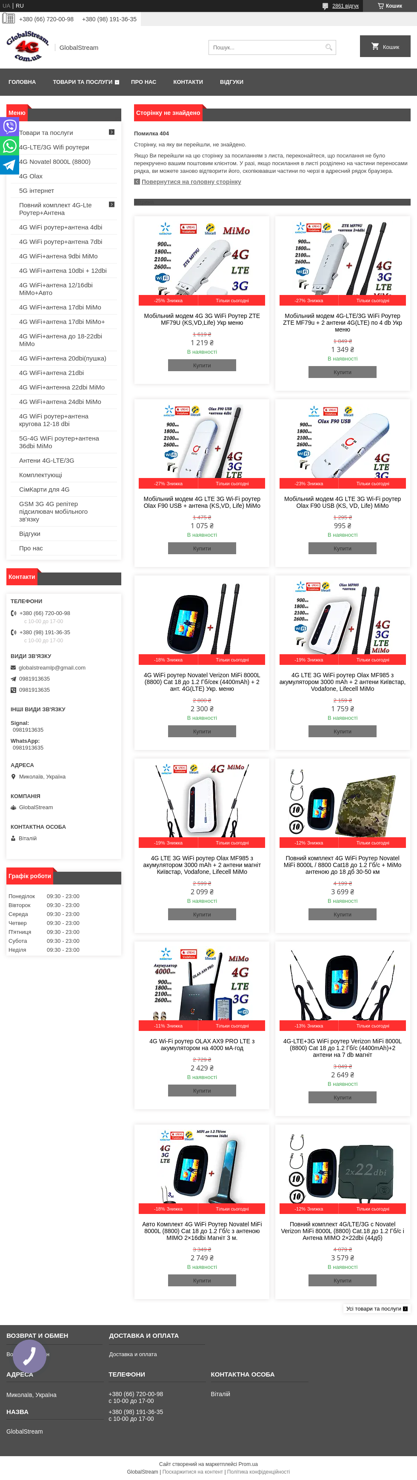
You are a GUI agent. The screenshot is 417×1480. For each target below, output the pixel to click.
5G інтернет (36, 190)
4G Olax (31, 176)
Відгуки (231, 82)
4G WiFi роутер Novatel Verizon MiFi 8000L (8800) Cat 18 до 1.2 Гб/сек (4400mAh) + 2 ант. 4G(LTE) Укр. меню (202, 682)
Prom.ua (248, 1464)
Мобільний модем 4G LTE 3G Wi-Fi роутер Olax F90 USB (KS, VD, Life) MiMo (342, 502)
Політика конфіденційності (258, 1472)
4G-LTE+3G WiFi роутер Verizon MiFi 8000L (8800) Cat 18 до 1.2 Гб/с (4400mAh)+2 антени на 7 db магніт (342, 1048)
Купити (202, 365)
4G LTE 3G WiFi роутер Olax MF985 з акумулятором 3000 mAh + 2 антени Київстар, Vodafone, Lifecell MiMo (343, 682)
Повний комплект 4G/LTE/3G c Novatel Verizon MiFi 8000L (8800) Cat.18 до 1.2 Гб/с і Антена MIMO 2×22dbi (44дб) (342, 1231)
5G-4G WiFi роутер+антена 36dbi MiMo (59, 442)
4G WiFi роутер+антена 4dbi (60, 227)
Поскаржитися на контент (193, 1472)
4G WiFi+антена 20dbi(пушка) (62, 358)
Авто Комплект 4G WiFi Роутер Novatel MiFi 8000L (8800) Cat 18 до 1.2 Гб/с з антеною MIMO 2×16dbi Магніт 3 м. (202, 1231)
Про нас (143, 82)
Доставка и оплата (133, 1354)
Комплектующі (40, 474)
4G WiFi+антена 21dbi (51, 372)
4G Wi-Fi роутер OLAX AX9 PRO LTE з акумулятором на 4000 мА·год (201, 1044)
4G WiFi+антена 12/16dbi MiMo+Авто (56, 288)
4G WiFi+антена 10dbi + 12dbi (63, 270)
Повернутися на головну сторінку (191, 181)
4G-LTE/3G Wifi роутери (54, 147)
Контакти (188, 82)
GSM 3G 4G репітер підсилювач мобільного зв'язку (53, 511)
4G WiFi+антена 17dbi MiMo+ (62, 321)
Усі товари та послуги (373, 1308)
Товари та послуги (82, 82)
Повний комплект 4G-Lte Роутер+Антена (55, 208)
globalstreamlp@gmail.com (52, 667)
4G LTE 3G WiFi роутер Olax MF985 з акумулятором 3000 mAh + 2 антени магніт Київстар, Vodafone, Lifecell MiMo (202, 865)
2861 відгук (345, 6)
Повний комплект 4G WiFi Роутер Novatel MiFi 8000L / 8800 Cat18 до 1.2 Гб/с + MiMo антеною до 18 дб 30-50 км (343, 865)
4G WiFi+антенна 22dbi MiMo (62, 387)
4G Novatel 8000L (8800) (55, 161)
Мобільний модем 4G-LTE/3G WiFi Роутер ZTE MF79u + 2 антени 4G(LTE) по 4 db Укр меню (342, 322)
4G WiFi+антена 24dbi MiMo (60, 401)
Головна (22, 82)
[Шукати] (328, 47)
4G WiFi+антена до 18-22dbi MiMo (60, 339)
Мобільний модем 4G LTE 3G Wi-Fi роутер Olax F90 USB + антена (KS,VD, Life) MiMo (202, 502)
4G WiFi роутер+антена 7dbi (60, 241)
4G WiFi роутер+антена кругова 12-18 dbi (54, 419)
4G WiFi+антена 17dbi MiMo (60, 307)
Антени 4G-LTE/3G (46, 460)
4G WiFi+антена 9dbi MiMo (58, 256)
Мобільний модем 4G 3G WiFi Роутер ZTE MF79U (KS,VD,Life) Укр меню (202, 319)
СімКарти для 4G (44, 489)
